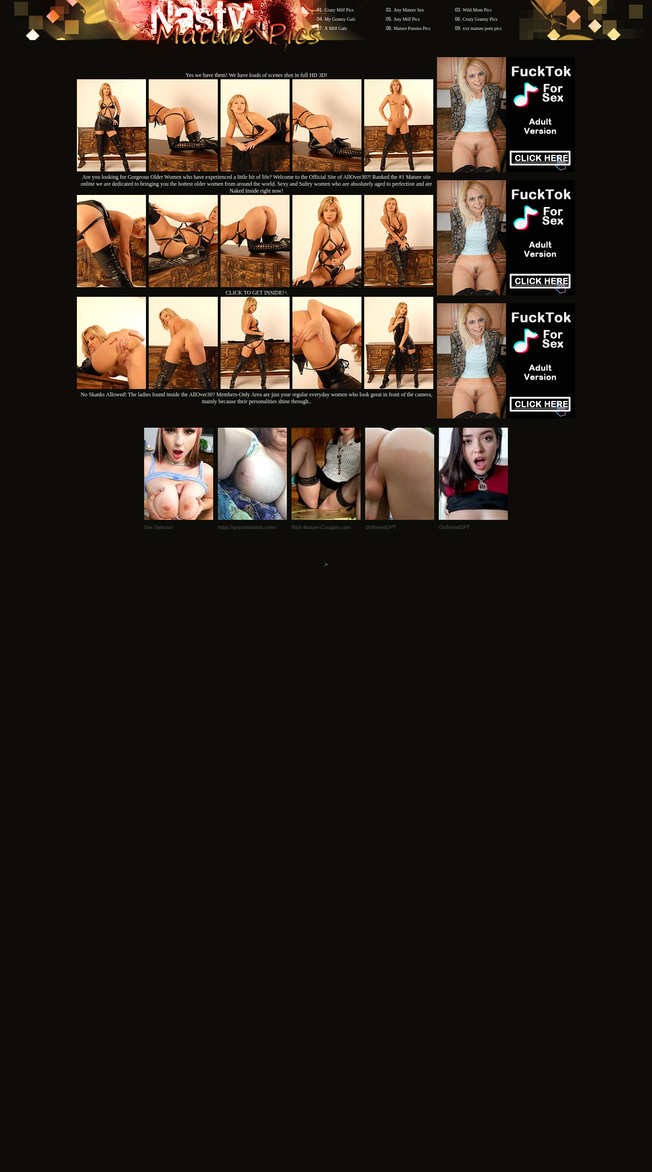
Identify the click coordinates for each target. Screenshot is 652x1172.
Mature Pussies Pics (412, 28)
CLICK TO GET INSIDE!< (256, 292)
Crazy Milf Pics (339, 9)
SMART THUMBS (342, 996)
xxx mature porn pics (482, 28)
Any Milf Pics (407, 19)
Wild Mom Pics (477, 9)
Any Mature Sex (409, 9)
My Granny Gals (340, 19)
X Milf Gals (336, 28)
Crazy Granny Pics (480, 19)
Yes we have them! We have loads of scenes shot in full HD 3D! (256, 75)
